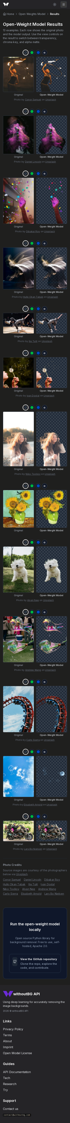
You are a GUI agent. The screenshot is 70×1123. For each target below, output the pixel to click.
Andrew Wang (33, 670)
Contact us (10, 1109)
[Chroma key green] (32, 52)
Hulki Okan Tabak (33, 296)
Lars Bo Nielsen (33, 849)
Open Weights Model (32, 14)
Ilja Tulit (33, 341)
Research (9, 1084)
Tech (6, 1078)
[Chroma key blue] (38, 52)
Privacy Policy (13, 1029)
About (7, 1041)
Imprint (8, 1047)
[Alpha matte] (44, 52)
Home (10, 14)
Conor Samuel (33, 99)
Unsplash (50, 99)
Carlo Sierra (33, 740)
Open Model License (17, 1053)
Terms (7, 1035)
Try (5, 1090)
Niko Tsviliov (33, 474)
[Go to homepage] (6, 4)
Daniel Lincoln (33, 161)
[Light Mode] (54, 4)
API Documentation (17, 1072)
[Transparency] (25, 52)
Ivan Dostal (33, 395)
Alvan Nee (33, 600)
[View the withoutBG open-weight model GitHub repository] (35, 963)
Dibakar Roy (33, 231)
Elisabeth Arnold (33, 804)
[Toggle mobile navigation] (63, 4)
